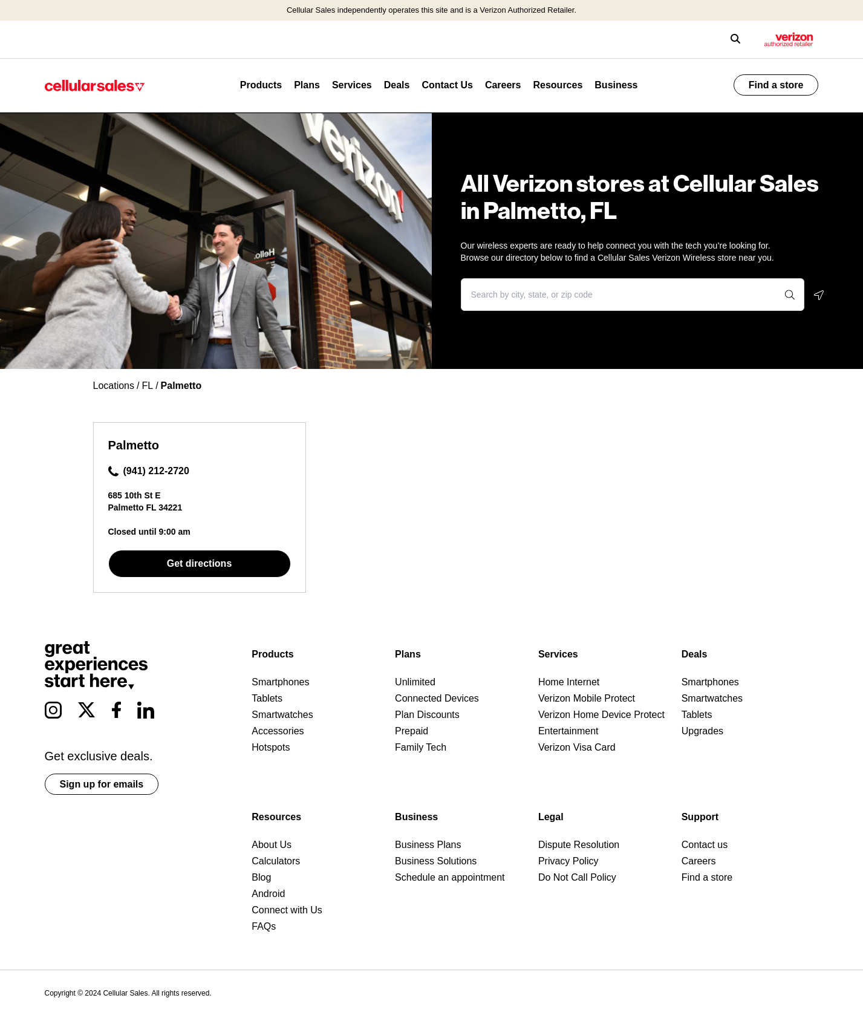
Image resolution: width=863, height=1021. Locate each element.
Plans (307, 85)
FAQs (264, 926)
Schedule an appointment (449, 877)
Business (615, 85)
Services (352, 85)
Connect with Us (287, 910)
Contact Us (447, 85)
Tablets (267, 698)
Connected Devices (437, 698)
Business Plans (428, 845)
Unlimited (415, 682)
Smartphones (280, 682)
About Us (271, 845)
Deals (397, 85)
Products (261, 85)
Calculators (276, 861)
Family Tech (420, 747)
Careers (503, 85)
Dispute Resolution (578, 845)
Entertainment (568, 731)
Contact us (705, 845)
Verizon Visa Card (577, 747)
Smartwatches (282, 714)
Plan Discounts (427, 714)
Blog (261, 877)
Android (268, 894)
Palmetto (133, 445)
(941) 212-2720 (148, 471)
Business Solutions (436, 861)
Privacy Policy (568, 861)
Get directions (199, 563)
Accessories (278, 731)
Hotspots (271, 747)
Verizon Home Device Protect (601, 714)
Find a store (776, 85)
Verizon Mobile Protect (586, 698)
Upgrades (702, 731)
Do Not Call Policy (577, 877)
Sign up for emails (102, 784)
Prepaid (411, 731)
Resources (557, 85)
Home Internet (568, 682)
